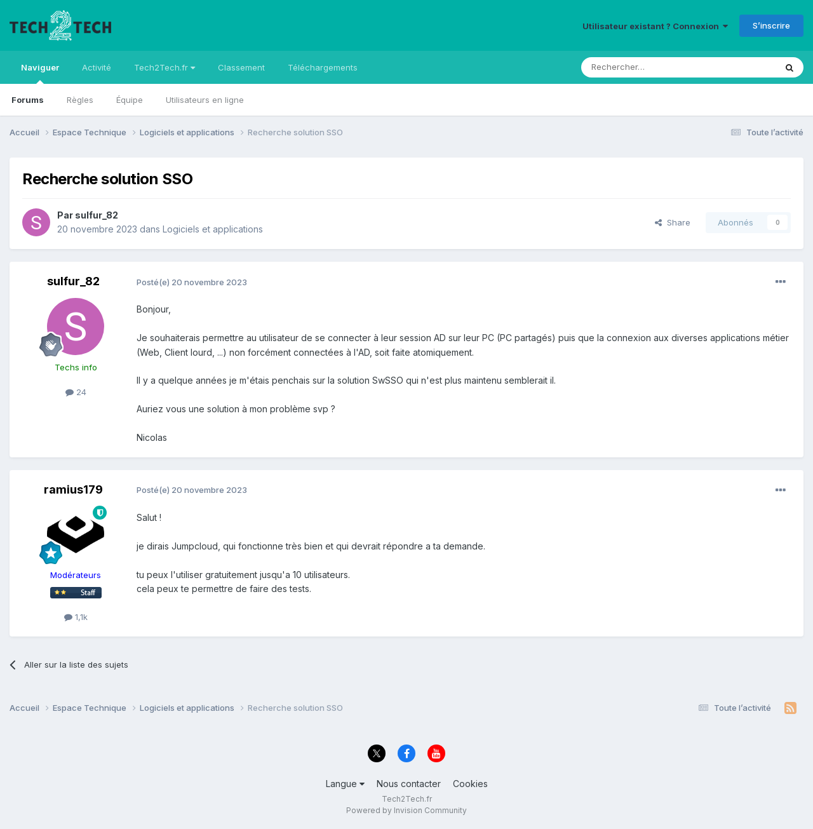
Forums (27, 100)
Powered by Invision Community (406, 810)
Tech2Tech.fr (164, 67)
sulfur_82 (96, 215)
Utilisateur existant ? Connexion (655, 26)
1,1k (76, 617)
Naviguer (40, 73)
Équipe (129, 100)
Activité (96, 67)
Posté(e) (192, 282)
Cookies (470, 783)
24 (75, 392)
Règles (80, 100)
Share (672, 222)
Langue (345, 783)
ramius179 (73, 489)
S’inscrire (771, 25)
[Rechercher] (650, 67)
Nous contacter (409, 783)
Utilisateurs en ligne (205, 100)
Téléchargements (323, 67)
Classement (241, 67)
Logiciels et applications (213, 229)
